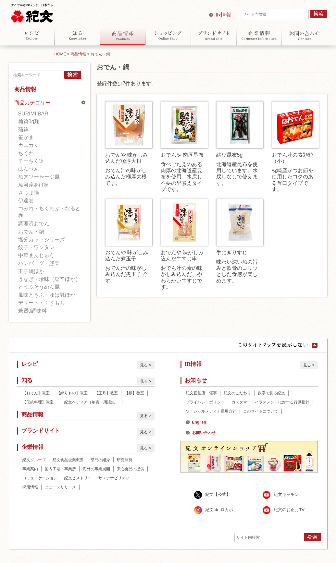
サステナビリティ (114, 478)
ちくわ (26, 153)
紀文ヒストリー (78, 478)
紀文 (32, 11)
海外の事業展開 (96, 469)
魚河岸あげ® (33, 184)
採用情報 (30, 487)
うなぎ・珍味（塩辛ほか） (49, 279)
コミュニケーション (39, 478)
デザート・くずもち (41, 302)
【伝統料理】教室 (39, 402)
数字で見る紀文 (271, 393)
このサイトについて (260, 411)
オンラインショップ (168, 35)
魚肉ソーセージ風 (39, 177)
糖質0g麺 (29, 121)
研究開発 (124, 460)
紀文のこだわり (237, 393)
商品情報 (122, 35)
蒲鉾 (23, 129)
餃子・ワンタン (36, 247)
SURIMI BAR (33, 113)
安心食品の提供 (130, 469)
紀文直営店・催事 (201, 393)
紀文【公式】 (217, 494)
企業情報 (259, 35)
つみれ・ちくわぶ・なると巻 (49, 212)
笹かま (26, 137)
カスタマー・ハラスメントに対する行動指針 (270, 402)
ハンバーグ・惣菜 (39, 263)
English (199, 422)
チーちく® (30, 161)
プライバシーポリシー (205, 402)
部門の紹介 (100, 460)
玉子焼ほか (31, 271)
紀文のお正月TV (289, 510)
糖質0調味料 (32, 311)
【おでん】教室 (36, 393)
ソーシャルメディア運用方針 (211, 411)
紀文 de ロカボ (219, 510)
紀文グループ (34, 460)
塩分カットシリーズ (41, 239)
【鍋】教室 (134, 393)
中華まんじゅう (36, 255)
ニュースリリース (60, 487)
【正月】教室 (106, 393)
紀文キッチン (286, 494)
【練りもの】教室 (72, 393)
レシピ (32, 35)
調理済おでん (33, 223)
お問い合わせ (304, 35)
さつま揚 (28, 193)
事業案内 (30, 469)
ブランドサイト (213, 35)
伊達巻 (26, 200)
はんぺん (28, 169)
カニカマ (28, 145)
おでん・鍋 (31, 231)
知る (77, 35)
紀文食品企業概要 (68, 460)
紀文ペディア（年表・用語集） (91, 402)
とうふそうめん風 (39, 287)
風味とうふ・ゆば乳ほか (46, 295)
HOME (60, 54)
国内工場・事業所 (60, 469)
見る (144, 365)
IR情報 (223, 15)
